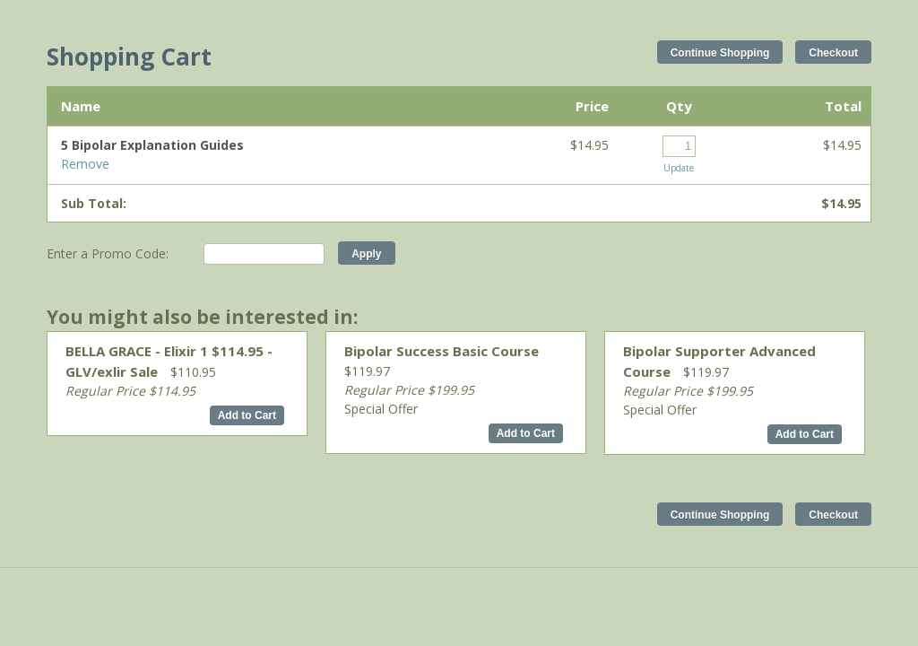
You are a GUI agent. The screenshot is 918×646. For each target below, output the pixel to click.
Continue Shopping (720, 53)
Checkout (833, 53)
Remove (85, 163)
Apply (366, 254)
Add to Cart (247, 415)
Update (678, 168)
